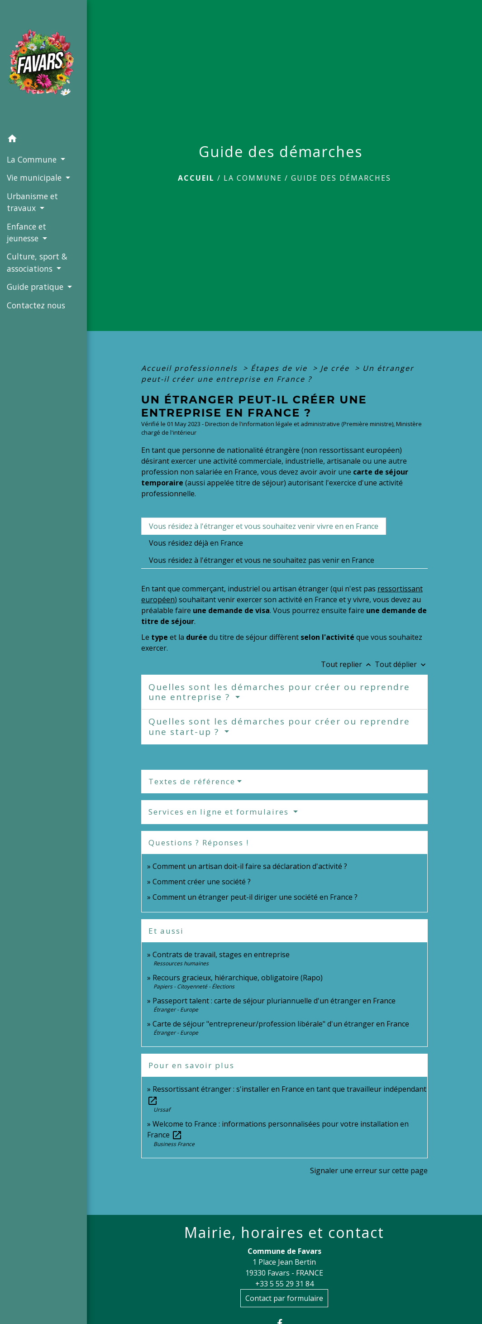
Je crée (336, 368)
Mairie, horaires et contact (284, 1232)
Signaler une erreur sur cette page (369, 1170)
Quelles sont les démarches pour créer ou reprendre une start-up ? (279, 726)
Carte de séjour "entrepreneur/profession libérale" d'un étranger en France (281, 1024)
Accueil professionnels (190, 368)
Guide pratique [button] (36, 286)
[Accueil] (43, 64)
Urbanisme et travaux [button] (32, 202)
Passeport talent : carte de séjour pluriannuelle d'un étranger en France (274, 1001)
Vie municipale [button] (35, 177)
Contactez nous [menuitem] (36, 305)
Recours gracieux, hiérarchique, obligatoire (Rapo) (238, 978)
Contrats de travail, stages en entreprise (221, 954)
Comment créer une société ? (202, 882)
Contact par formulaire (284, 1298)
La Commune (253, 178)
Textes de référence (191, 781)
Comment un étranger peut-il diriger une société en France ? (255, 897)
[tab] (263, 526)
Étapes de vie (280, 368)
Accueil (196, 178)
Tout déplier (401, 664)
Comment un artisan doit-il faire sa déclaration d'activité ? (250, 866)
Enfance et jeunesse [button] (26, 232)
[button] (43, 140)
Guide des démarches (341, 178)
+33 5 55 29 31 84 (284, 1284)
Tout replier (348, 664)
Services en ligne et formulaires (219, 811)
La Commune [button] (33, 159)
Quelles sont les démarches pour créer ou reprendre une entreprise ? (279, 692)
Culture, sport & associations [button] (37, 262)
